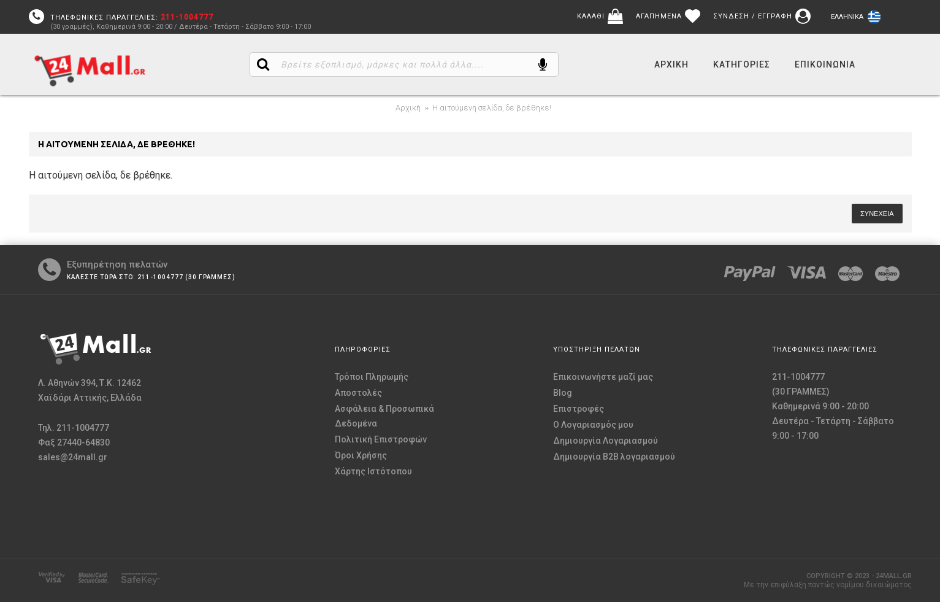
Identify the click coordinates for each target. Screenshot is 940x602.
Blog (562, 393)
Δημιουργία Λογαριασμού (605, 441)
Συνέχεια (876, 213)
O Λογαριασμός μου (593, 425)
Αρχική (408, 107)
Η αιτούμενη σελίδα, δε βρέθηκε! (491, 107)
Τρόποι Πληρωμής (371, 377)
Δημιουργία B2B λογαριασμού (614, 456)
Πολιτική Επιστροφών (381, 439)
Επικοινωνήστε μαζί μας (603, 377)
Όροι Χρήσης (361, 455)
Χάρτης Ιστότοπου (373, 471)
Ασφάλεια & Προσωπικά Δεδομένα (384, 416)
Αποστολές (358, 393)
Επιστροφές (578, 409)
